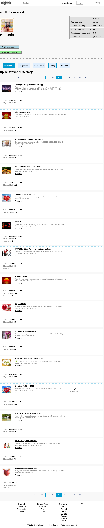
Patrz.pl (64, 509)
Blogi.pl (64, 514)
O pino (42, 511)
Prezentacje (9, 66)
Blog (42, 509)
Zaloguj (97, 2)
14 (47, 77)
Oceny (52, 66)
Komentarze (39, 66)
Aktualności (21, 509)
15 (53, 77)
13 (42, 77)
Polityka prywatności (69, 525)
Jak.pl (63, 521)
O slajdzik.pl (21, 507)
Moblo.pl (63, 516)
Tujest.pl (64, 518)
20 (80, 77)
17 (64, 77)
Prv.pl (64, 507)
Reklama (42, 507)
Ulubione (64, 66)
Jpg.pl (63, 511)
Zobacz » (18, 91)
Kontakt (21, 511)
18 (69, 77)
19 (74, 77)
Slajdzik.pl (83, 503)
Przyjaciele (24, 66)
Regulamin (53, 525)
